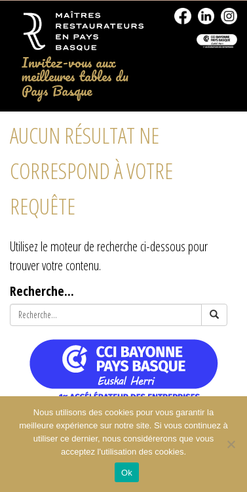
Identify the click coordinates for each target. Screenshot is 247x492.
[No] (230, 444)
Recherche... (42, 290)
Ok (126, 473)
